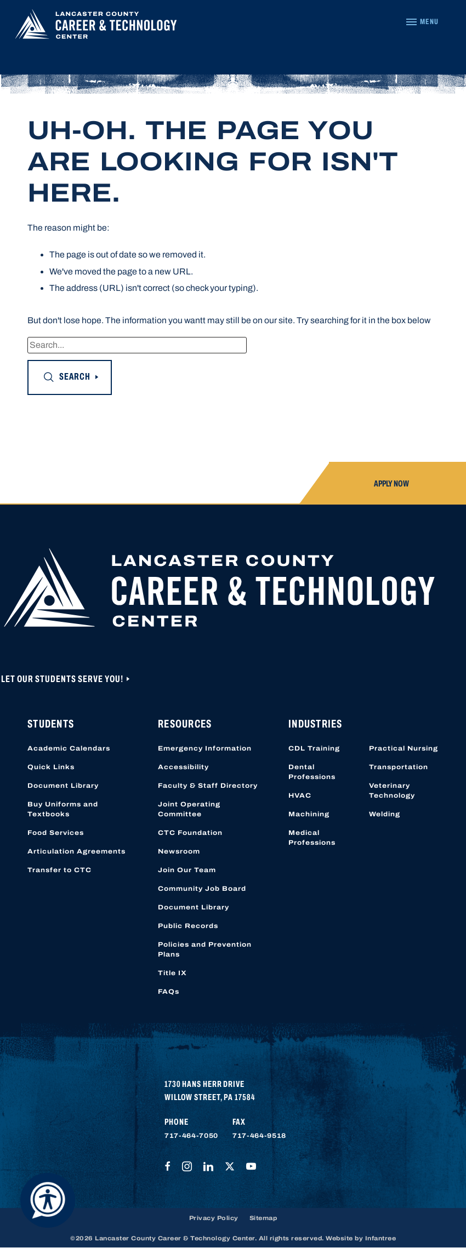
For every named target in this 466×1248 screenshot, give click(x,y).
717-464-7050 (191, 1136)
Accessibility (183, 767)
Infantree (380, 1238)
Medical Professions (312, 837)
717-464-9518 (259, 1136)
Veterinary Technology (392, 790)
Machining (308, 814)
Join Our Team (187, 870)
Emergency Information (205, 748)
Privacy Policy (213, 1218)
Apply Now (391, 483)
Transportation (398, 767)
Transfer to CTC (59, 870)
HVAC (299, 795)
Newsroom (179, 851)
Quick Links (51, 767)
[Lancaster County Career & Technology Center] (96, 26)
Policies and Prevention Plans (205, 949)
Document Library (63, 785)
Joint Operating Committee (189, 809)
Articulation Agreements (76, 851)
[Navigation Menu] (422, 22)
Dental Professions (312, 772)
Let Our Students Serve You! (63, 679)
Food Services (55, 833)
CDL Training (314, 748)
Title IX (172, 973)
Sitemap (263, 1218)
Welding (384, 814)
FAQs (168, 991)
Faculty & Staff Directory (208, 785)
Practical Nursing (403, 748)
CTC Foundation (190, 833)
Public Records (188, 926)
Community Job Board (202, 888)
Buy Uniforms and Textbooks (62, 809)
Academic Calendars (68, 748)
